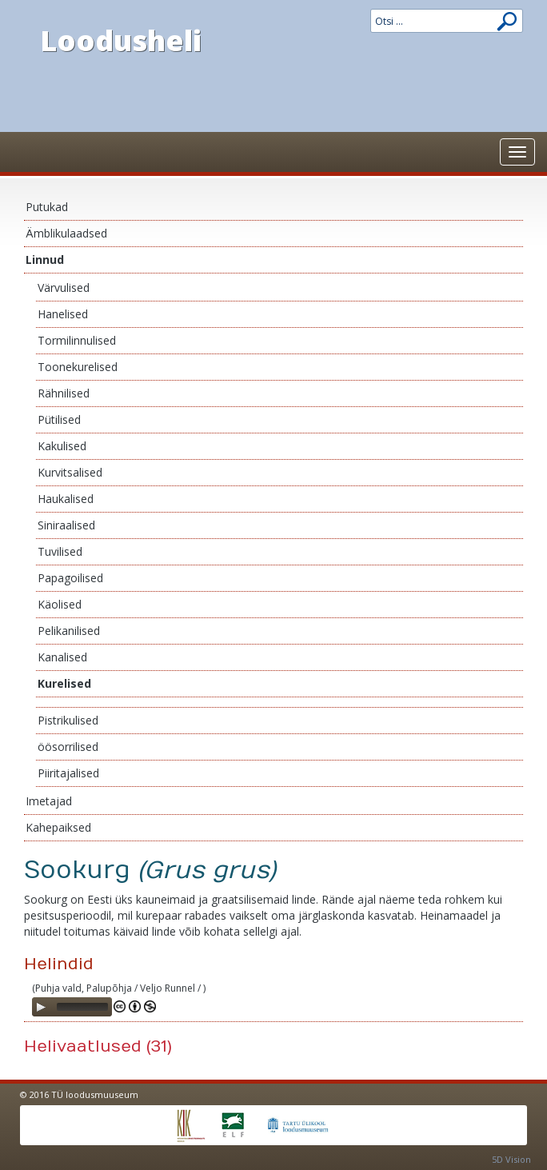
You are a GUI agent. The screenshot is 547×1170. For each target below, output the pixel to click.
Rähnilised (64, 393)
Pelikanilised (69, 630)
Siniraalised (66, 525)
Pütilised (59, 419)
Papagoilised (70, 577)
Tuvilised (60, 551)
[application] (72, 1006)
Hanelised (63, 313)
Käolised (60, 604)
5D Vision (511, 1159)
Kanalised (62, 657)
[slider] (82, 1007)
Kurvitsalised (70, 472)
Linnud (45, 259)
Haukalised (66, 498)
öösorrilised (68, 746)
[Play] (40, 1006)
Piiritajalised (68, 773)
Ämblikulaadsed (66, 233)
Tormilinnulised (77, 340)
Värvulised (64, 287)
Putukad (47, 206)
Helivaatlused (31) (98, 1046)
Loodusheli (121, 40)
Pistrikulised (68, 720)
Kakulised (62, 445)
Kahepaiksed (58, 827)
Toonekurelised (78, 366)
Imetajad (49, 801)
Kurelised (64, 683)
